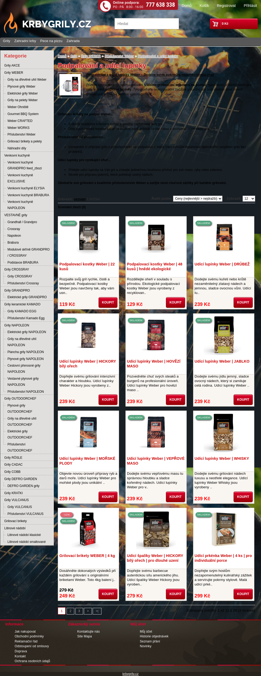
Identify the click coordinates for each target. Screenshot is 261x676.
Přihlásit (250, 5)
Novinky (146, 646)
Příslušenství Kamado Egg (25, 318)
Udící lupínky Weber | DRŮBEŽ (222, 264)
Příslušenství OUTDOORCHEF (19, 447)
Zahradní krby (25, 41)
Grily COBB (12, 472)
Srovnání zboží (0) (72, 207)
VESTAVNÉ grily (15, 215)
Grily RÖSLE (13, 458)
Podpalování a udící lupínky (158, 56)
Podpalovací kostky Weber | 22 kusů (87, 266)
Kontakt (20, 656)
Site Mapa (84, 636)
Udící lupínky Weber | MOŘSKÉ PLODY (87, 460)
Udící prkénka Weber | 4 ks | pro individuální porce (223, 558)
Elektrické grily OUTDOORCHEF (19, 434)
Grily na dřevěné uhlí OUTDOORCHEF (21, 422)
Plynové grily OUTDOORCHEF (19, 408)
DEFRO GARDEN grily (23, 486)
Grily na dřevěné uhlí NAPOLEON (21, 342)
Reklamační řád (26, 641)
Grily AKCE (12, 65)
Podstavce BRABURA (22, 262)
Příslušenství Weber (21, 134)
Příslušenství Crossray (23, 283)
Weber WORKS (18, 128)
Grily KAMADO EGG (21, 311)
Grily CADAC (13, 464)
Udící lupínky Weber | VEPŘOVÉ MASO (156, 460)
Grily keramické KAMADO (22, 304)
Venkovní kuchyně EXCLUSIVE (20, 178)
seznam (80, 199)
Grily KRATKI (13, 493)
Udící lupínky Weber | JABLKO (222, 361)
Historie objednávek (154, 636)
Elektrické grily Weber (22, 93)
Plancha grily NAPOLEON (25, 352)
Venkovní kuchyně (17, 155)
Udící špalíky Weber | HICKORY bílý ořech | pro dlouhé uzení (155, 558)
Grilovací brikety (15, 521)
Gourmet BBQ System (23, 114)
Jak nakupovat (25, 631)
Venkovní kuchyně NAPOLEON (20, 205)
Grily (6, 41)
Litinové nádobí (15, 528)
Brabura (13, 242)
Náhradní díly (16, 148)
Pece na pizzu (51, 41)
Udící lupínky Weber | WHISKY (222, 458)
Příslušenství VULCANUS (25, 514)
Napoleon (14, 235)
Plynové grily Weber (21, 86)
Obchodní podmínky (29, 636)
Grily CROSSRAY (16, 269)
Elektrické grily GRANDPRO (27, 297)
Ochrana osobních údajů (32, 661)
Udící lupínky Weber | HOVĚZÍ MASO (154, 363)
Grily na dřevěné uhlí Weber (27, 79)
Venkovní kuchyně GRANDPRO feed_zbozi (24, 165)
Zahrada (73, 41)
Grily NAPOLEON (16, 325)
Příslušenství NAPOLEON (25, 392)
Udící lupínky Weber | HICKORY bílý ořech (87, 363)
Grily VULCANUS (16, 500)
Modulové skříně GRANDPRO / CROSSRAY (28, 252)
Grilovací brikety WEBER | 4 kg (87, 556)
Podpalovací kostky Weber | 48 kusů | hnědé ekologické (154, 266)
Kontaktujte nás (88, 631)
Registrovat (226, 5)
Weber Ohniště (17, 107)
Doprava (21, 651)
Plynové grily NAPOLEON (25, 359)
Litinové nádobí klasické (24, 535)
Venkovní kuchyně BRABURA (28, 195)
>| (97, 611)
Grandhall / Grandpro (22, 222)
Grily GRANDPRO (17, 290)
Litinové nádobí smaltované (26, 542)
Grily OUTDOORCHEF (20, 398)
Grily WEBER (13, 73)
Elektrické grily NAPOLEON (26, 332)
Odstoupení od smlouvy (32, 646)
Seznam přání (150, 641)
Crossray (13, 229)
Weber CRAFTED (19, 121)
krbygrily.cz (131, 674)
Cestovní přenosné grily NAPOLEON (23, 369)
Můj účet (146, 631)
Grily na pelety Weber (22, 100)
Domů (186, 5)
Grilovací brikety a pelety (24, 141)
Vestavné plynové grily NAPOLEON (23, 382)
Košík (204, 5)
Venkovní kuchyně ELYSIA (26, 188)
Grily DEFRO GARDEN (20, 479)
